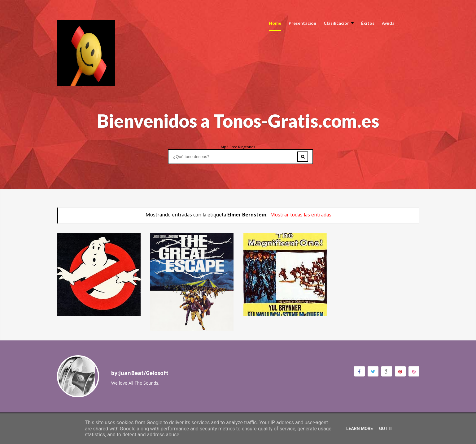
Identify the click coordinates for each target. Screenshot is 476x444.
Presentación (302, 23)
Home (275, 23)
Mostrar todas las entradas (300, 214)
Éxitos (367, 23)
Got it (385, 428)
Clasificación (339, 23)
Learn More (359, 428)
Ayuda (388, 23)
